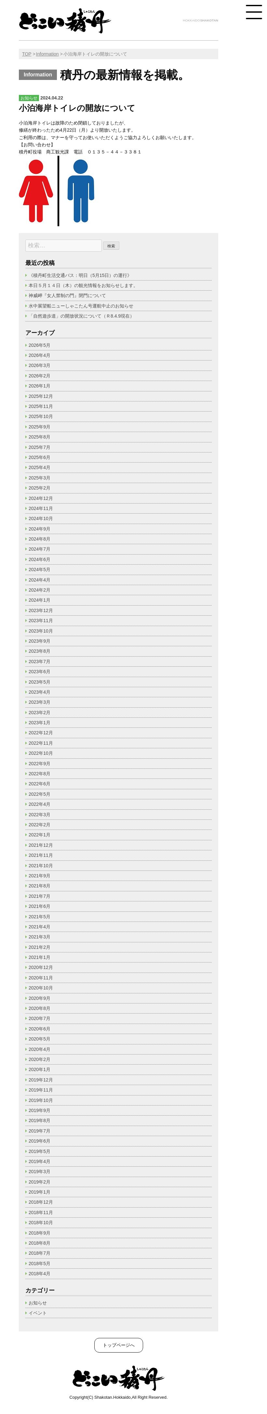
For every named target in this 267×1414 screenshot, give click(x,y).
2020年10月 (41, 987)
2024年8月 (39, 539)
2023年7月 (39, 661)
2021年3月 (39, 936)
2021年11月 (41, 855)
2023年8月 (39, 651)
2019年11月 (41, 1090)
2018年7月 (39, 1253)
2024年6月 (39, 559)
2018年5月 (39, 1263)
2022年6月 (39, 783)
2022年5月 (39, 794)
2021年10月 (41, 865)
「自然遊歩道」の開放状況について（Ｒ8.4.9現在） (81, 316)
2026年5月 (39, 345)
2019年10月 (41, 1100)
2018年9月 (39, 1233)
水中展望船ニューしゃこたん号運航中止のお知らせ (81, 305)
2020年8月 (39, 1008)
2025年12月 (41, 396)
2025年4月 (39, 467)
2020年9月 (39, 998)
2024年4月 (39, 580)
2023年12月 (41, 610)
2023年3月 (39, 702)
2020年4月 (39, 1049)
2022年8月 (39, 773)
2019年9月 (39, 1110)
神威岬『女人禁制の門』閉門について (67, 295)
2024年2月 (39, 590)
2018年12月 (41, 1202)
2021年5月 (39, 916)
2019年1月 (39, 1192)
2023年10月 (41, 631)
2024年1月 (39, 600)
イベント (38, 1313)
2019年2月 (39, 1182)
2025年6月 (39, 457)
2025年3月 (39, 477)
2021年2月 (39, 947)
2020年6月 (39, 1028)
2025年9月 (39, 426)
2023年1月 (39, 722)
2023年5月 (39, 682)
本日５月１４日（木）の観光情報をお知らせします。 (85, 285)
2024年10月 (41, 518)
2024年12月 (41, 498)
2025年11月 (41, 406)
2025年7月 (39, 447)
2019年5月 (39, 1151)
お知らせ (38, 1302)
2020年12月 (41, 967)
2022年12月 (41, 732)
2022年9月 (39, 763)
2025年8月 (39, 436)
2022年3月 (39, 814)
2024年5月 (39, 569)
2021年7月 (39, 896)
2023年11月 (41, 620)
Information (47, 54)
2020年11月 (41, 977)
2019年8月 (39, 1120)
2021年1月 (39, 957)
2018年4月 (39, 1273)
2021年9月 (39, 875)
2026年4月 (39, 355)
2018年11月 (41, 1212)
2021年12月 (41, 845)
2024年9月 (39, 528)
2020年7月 (39, 1018)
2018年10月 (41, 1222)
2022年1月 (39, 834)
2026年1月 (39, 385)
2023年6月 (39, 671)
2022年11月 (41, 743)
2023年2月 (39, 712)
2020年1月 (39, 1069)
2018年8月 (39, 1243)
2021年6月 (39, 906)
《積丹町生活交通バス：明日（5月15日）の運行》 (80, 275)
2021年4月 (39, 926)
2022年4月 (39, 804)
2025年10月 (41, 416)
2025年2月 (39, 488)
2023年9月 (39, 641)
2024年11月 (41, 508)
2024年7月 (39, 549)
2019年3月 (39, 1171)
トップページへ (119, 1345)
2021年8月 (39, 885)
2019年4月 (39, 1161)
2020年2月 (39, 1059)
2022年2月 (39, 824)
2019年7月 (39, 1130)
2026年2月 (39, 375)
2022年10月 (41, 753)
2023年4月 (39, 692)
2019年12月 (41, 1079)
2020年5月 (39, 1038)
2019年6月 (39, 1141)
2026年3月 (39, 365)
